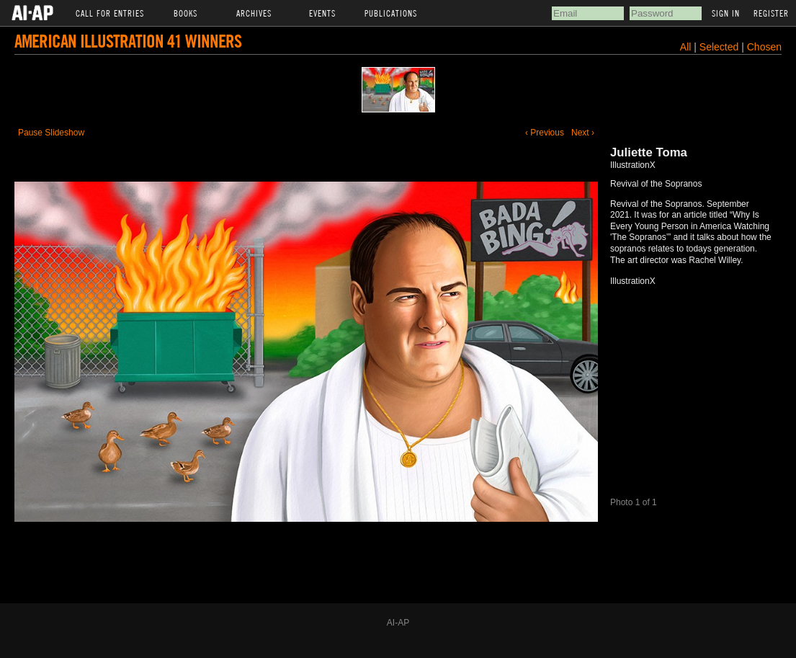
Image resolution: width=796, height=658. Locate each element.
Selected (720, 47)
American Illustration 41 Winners (127, 41)
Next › (582, 133)
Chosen (764, 47)
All (686, 47)
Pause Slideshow (51, 133)
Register (771, 13)
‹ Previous (544, 133)
